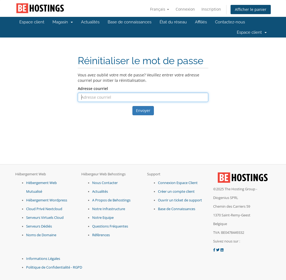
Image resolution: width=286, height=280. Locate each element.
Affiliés (201, 22)
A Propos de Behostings (111, 200)
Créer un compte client (176, 191)
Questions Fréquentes (110, 226)
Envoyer (143, 110)
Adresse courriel (93, 88)
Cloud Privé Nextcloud (44, 209)
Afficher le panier (250, 9)
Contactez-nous (230, 22)
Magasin (62, 22)
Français (159, 9)
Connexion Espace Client (178, 183)
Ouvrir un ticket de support (180, 200)
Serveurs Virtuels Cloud (45, 217)
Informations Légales (43, 258)
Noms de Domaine (41, 235)
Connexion (185, 9)
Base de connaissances (129, 22)
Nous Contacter (105, 183)
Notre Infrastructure (108, 209)
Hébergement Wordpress (46, 200)
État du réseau (173, 22)
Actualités (90, 22)
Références (101, 235)
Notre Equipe (103, 217)
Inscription (211, 9)
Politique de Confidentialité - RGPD (54, 267)
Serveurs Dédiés (39, 226)
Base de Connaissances (176, 209)
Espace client (31, 22)
